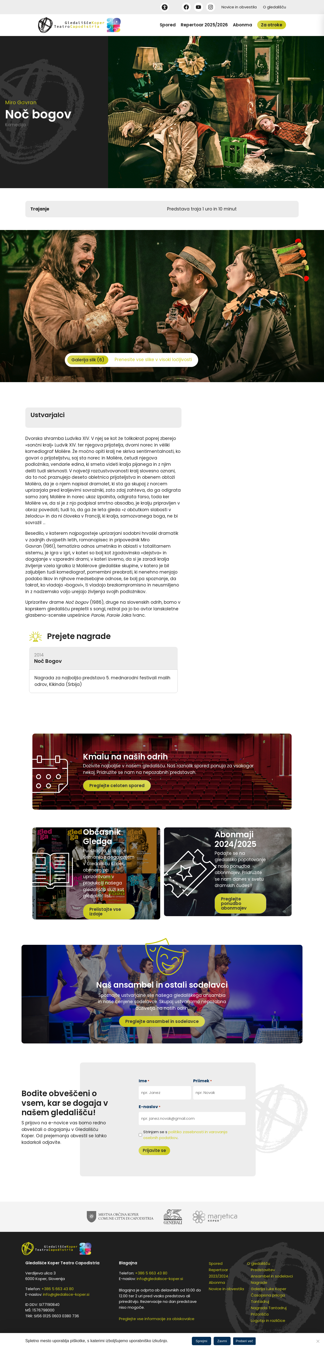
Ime (144, 1081)
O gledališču (274, 7)
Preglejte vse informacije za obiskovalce (156, 1318)
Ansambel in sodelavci (272, 1276)
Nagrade (259, 1282)
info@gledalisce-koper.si (66, 1294)
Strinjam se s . (185, 1134)
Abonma (242, 25)
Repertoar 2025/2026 (204, 25)
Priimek (202, 1081)
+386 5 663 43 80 (58, 1288)
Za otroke (271, 25)
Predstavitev (263, 1269)
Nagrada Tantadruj (269, 1307)
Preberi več (244, 1341)
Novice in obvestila (239, 7)
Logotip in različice (268, 1320)
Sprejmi (201, 1341)
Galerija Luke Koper (268, 1288)
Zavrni (222, 1341)
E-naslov (149, 1107)
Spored (168, 25)
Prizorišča (260, 1314)
